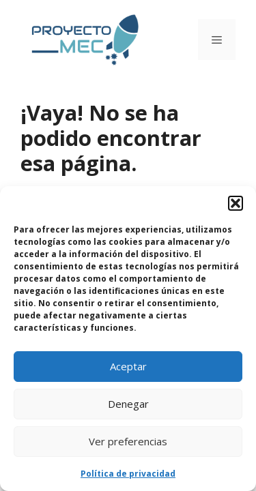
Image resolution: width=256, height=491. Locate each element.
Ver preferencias (128, 441)
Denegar (128, 404)
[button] (235, 203)
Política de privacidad (128, 473)
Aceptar (128, 366)
